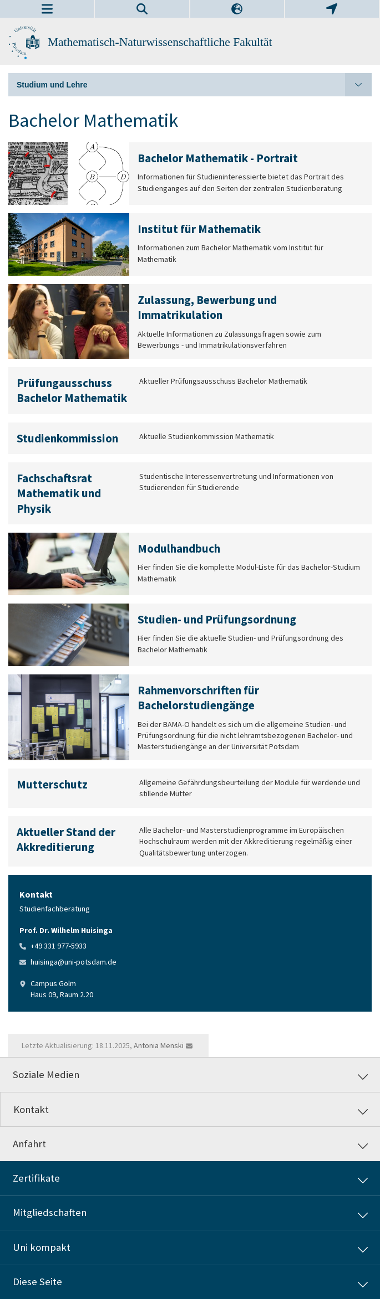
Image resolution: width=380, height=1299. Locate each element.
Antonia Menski (159, 1045)
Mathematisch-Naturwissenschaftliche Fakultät (160, 42)
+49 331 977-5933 (59, 946)
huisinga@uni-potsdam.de (73, 962)
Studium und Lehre (194, 84)
